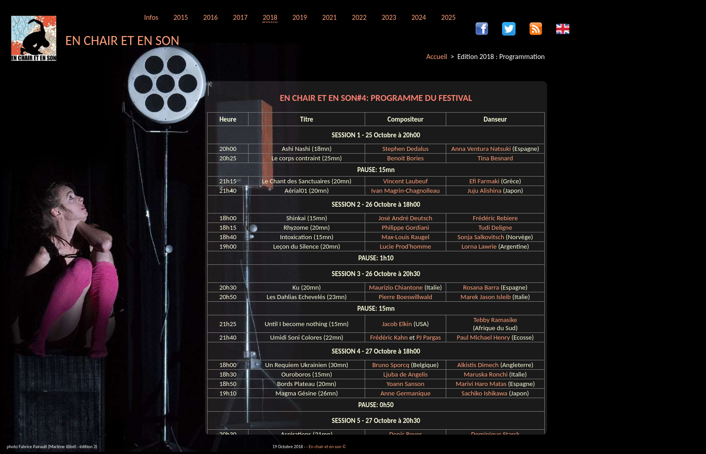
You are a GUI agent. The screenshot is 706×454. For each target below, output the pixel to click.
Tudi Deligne (495, 227)
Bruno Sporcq (390, 365)
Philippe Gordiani (405, 227)
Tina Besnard (495, 158)
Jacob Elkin (397, 324)
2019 (299, 17)
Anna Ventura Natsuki (481, 149)
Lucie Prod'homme (405, 246)
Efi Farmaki (485, 181)
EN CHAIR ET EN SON (122, 40)
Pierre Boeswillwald (405, 297)
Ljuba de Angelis (405, 374)
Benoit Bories (405, 158)
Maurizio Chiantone (396, 287)
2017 (240, 17)
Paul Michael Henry (483, 337)
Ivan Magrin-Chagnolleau (405, 190)
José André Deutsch (405, 218)
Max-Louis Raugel (405, 237)
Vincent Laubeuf (405, 181)
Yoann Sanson (405, 384)
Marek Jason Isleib (486, 297)
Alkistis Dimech (477, 365)
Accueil (437, 56)
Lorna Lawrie (479, 246)
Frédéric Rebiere (495, 218)
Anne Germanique (405, 393)
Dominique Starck (495, 434)
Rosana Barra (481, 287)
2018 (269, 17)
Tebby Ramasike (495, 320)
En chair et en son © (327, 446)
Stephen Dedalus (405, 149)
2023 (389, 17)
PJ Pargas (428, 337)
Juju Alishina (484, 190)
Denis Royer (405, 434)
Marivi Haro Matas (481, 384)
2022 (359, 17)
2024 (419, 17)
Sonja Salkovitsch (480, 237)
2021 (329, 17)
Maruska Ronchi (485, 374)
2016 (210, 17)
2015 (180, 17)
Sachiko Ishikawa (484, 393)
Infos (151, 17)
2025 (448, 17)
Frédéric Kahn (389, 337)
